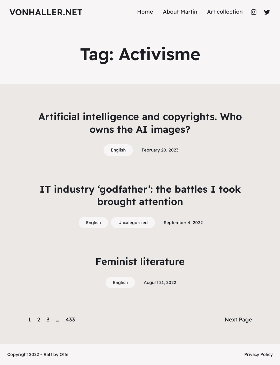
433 (70, 319)
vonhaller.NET (46, 12)
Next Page (238, 319)
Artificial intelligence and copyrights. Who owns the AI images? (140, 122)
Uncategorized (133, 222)
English (118, 150)
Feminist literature (140, 261)
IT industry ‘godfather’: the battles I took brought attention (140, 195)
